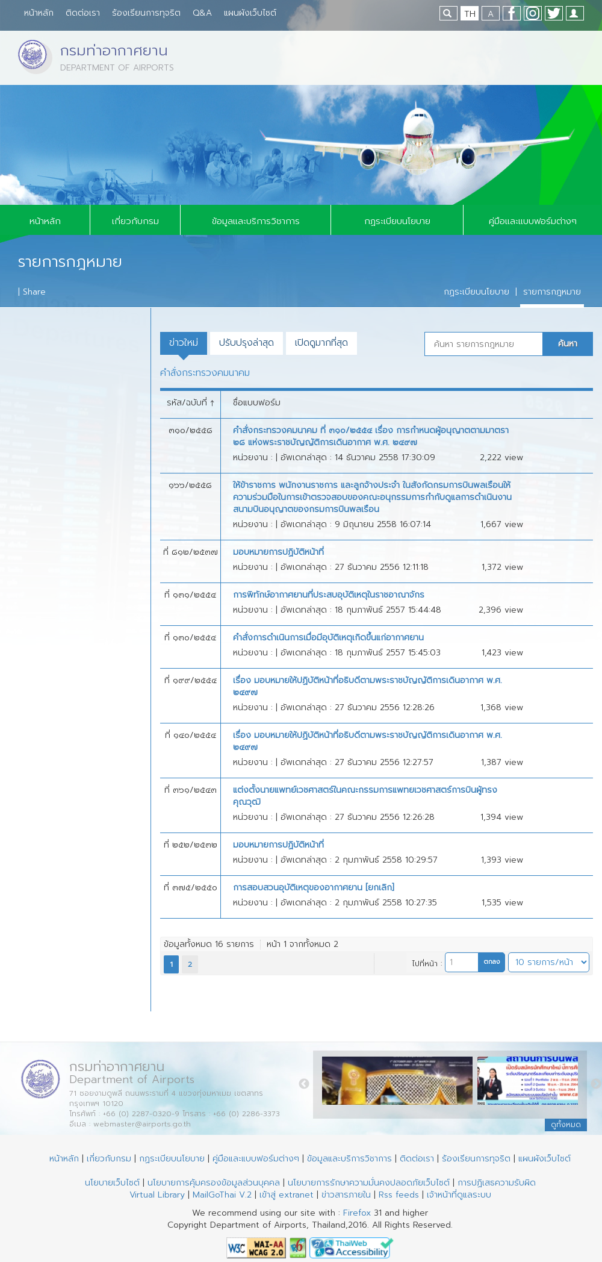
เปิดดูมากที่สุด (321, 343)
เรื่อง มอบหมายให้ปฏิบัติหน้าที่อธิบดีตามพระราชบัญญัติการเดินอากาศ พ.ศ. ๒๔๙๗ (367, 687)
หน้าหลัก (39, 13)
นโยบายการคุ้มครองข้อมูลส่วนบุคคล (213, 1182)
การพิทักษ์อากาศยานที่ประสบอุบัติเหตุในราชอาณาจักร (328, 595)
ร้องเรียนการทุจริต (146, 13)
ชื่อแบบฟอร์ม (257, 402)
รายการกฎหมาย (552, 292)
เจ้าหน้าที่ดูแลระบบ (459, 1195)
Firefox (357, 1213)
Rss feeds (399, 1195)
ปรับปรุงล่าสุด (246, 343)
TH (470, 14)
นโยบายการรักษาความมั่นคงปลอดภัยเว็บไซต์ (369, 1182)
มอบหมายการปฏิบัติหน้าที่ (278, 552)
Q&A (202, 13)
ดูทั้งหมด (566, 1124)
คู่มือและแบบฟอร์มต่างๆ (533, 221)
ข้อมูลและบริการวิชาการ (256, 221)
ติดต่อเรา (83, 13)
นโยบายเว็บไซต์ (112, 1182)
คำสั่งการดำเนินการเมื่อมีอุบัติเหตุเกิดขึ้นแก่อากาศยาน (328, 638)
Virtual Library (157, 1195)
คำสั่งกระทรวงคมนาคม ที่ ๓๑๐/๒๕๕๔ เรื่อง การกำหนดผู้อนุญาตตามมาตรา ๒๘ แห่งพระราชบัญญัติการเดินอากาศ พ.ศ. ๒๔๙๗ (371, 437)
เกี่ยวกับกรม (135, 221)
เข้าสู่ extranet (286, 1195)
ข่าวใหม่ (183, 343)
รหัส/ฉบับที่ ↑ (190, 402)
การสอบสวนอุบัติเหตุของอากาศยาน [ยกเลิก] (313, 888)
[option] (399, 1084)
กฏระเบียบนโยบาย (397, 221)
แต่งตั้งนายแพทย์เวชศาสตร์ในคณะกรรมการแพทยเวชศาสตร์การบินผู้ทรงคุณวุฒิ (365, 796)
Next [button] (596, 1084)
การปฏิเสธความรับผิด (497, 1182)
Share (34, 292)
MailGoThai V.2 (222, 1195)
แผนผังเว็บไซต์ (250, 13)
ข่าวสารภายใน (346, 1195)
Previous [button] (304, 1084)
